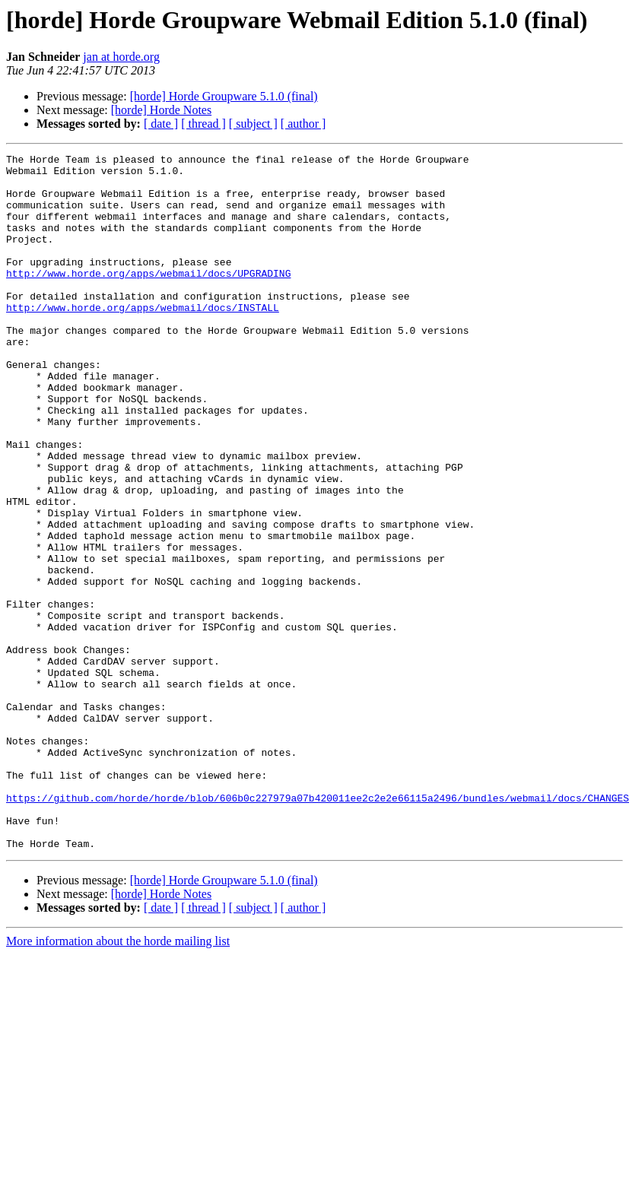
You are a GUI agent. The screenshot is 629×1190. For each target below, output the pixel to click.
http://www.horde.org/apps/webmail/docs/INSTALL (142, 339)
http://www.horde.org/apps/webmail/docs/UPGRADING (148, 298)
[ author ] (303, 123)
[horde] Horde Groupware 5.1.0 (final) (224, 96)
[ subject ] (253, 123)
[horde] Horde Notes (161, 109)
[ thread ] (203, 123)
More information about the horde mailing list (118, 1080)
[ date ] (161, 123)
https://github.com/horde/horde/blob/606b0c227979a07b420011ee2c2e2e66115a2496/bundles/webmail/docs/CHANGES (317, 928)
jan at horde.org (121, 56)
